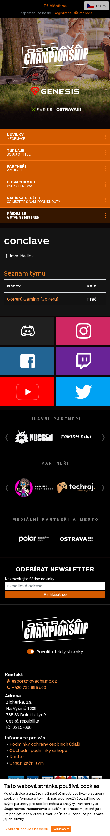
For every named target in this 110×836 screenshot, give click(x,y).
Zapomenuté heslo (35, 13)
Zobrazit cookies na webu (27, 829)
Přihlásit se (55, 5)
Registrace (63, 13)
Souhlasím (61, 829)
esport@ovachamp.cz (31, 680)
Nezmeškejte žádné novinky (29, 578)
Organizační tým (26, 762)
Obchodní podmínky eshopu (38, 750)
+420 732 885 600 (26, 687)
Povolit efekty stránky (59, 651)
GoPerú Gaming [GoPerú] (32, 298)
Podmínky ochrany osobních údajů (44, 743)
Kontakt (18, 756)
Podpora (83, 13)
